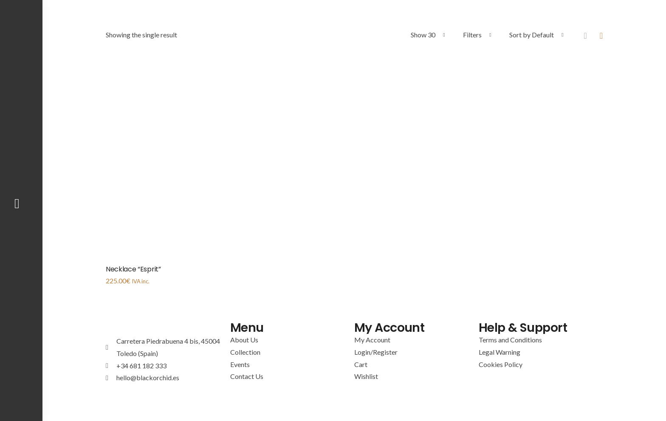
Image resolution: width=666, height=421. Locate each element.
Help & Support (525, 327)
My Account (391, 327)
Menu (247, 327)
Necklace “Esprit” (133, 269)
